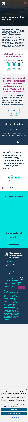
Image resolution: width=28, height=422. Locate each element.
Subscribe (22, 287)
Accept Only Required (14, 413)
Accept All (14, 409)
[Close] (26, 389)
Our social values (8, 188)
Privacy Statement (12, 406)
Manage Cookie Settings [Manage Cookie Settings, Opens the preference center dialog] (14, 417)
